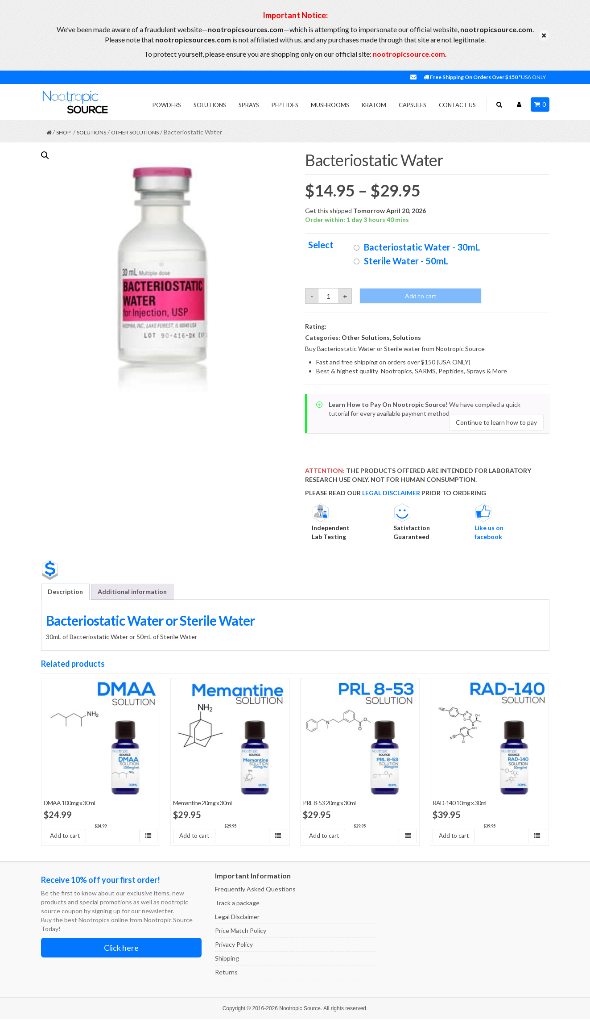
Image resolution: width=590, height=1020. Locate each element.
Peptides (285, 105)
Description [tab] (65, 591)
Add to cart (421, 296)
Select (321, 245)
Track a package (237, 903)
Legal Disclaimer (237, 917)
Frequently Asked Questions (255, 890)
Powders (167, 105)
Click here (121, 948)
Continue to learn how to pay (496, 422)
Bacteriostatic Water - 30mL (422, 247)
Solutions (210, 105)
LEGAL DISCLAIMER (391, 493)
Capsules (412, 105)
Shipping (227, 959)
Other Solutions (135, 132)
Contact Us (457, 105)
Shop (63, 132)
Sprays (249, 105)
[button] (45, 155)
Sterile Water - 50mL (406, 260)
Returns (226, 973)
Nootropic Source (300, 1009)
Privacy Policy (234, 945)
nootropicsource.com (409, 54)
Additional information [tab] (132, 591)
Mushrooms (330, 105)
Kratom (374, 105)
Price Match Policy (240, 931)
